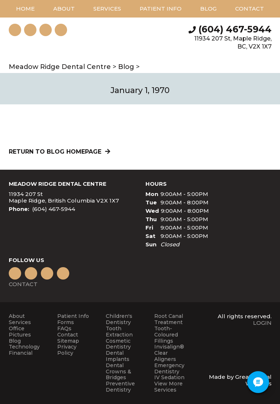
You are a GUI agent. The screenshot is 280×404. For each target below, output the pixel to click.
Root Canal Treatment (168, 319)
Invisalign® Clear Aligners (169, 353)
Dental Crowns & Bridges (118, 371)
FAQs (64, 329)
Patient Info (73, 316)
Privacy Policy (67, 350)
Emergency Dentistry (169, 368)
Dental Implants (117, 356)
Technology (24, 347)
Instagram (15, 30)
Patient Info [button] (161, 8)
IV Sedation (169, 377)
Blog (208, 8)
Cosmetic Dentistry (118, 344)
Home (25, 8)
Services (107, 8)
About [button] (64, 8)
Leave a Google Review (30, 30)
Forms (65, 322)
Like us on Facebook (61, 30)
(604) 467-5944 (235, 29)
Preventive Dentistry (120, 387)
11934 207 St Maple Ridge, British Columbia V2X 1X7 (64, 197)
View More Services (168, 387)
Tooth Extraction (119, 332)
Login (262, 322)
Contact (249, 8)
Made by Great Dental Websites (240, 380)
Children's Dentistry (119, 319)
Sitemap (68, 341)
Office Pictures (20, 332)
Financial (20, 353)
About (17, 316)
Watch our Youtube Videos (45, 30)
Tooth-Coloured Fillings (166, 335)
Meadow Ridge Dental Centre (60, 67)
